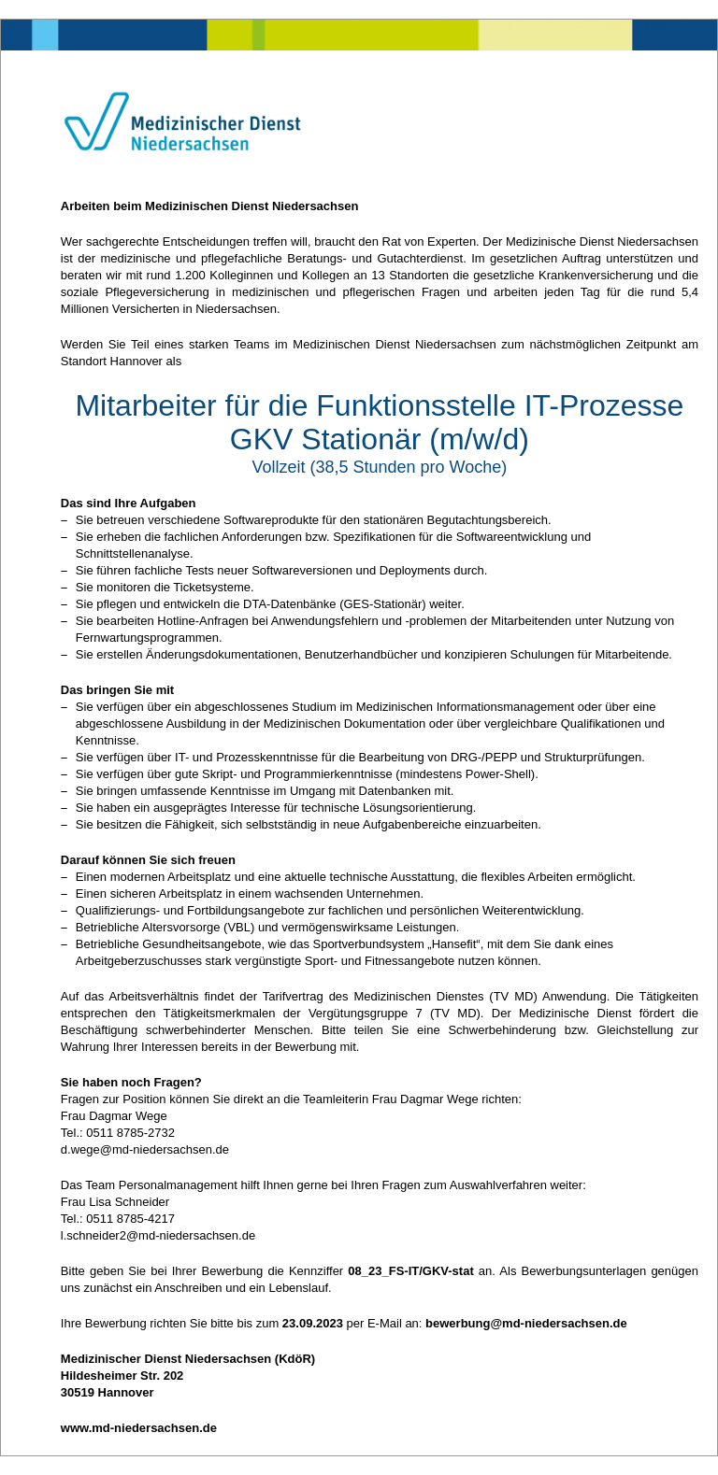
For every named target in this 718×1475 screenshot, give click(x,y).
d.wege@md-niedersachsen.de (145, 1149)
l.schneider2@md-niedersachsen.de (158, 1235)
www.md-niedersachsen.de (139, 1428)
